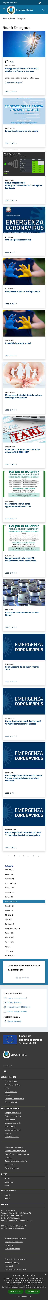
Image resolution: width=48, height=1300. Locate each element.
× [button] (45, 1274)
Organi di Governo (11, 1081)
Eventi (7, 1198)
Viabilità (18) (9, 955)
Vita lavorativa (10, 1119)
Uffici (7, 1088)
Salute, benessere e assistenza (16, 1161)
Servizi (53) (9, 937)
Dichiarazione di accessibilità (15, 1269)
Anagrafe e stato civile (13, 1112)
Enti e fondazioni (11, 1091)
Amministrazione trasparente (15, 1259)
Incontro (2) (9, 906)
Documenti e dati (11, 1102)
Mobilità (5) (9, 915)
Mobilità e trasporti (12, 1136)
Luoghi (7, 1195)
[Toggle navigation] (4, 9)
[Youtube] (5, 1071)
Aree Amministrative (12, 1085)
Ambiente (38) (10, 869)
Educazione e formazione (14, 1147)
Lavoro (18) (9, 910)
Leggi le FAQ (9, 1245)
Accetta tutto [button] (15, 1291)
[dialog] (24, 1286)
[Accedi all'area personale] (40, 2)
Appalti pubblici (10, 1126)
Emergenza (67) (11, 901)
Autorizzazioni (10, 1164)
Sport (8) (8, 946)
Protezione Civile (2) (12, 928)
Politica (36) (9, 924)
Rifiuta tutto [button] (32, 1291)
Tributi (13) (9, 951)
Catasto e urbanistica (12, 1130)
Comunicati (9, 1182)
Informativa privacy (12, 1262)
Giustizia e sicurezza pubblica (15, 1150)
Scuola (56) (9, 933)
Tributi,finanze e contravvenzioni (17, 1154)
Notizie (7, 1178)
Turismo (8, 1133)
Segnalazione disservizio (14, 1241)
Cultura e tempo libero (13, 1116)
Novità (12, 18)
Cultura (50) (9, 892)
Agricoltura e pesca (12, 1168)
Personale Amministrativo (14, 1098)
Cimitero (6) (9, 878)
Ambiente (8, 1157)
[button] (24, 1296)
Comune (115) (10, 887)
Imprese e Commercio (13, 1123)
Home (5, 18)
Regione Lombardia (10, 2)
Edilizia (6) (9, 897)
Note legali (9, 1266)
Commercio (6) (10, 883)
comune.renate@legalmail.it (15, 1226)
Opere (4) (8, 919)
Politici (7, 1095)
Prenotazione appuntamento (15, 1238)
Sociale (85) (9, 942)
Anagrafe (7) (9, 874)
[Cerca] (43, 10)
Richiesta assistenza (12, 1248)
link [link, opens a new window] (44, 1287)
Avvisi (9, 62)
